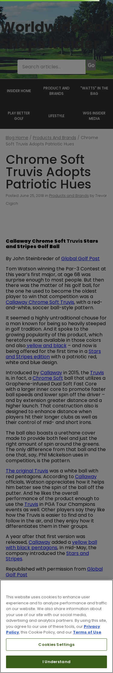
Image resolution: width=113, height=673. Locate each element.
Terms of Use (87, 632)
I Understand (56, 662)
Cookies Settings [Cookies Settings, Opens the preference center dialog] (56, 644)
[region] (56, 626)
